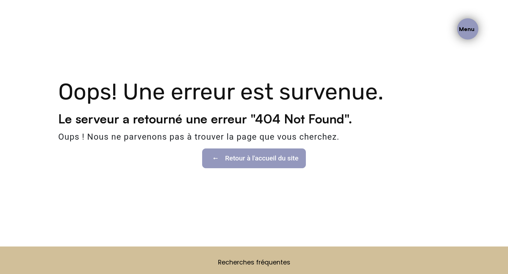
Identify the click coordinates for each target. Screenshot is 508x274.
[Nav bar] (467, 28)
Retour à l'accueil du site (254, 158)
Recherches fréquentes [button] (254, 262)
